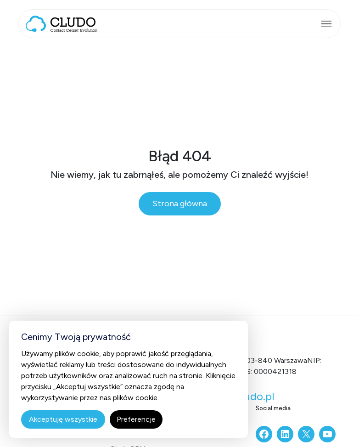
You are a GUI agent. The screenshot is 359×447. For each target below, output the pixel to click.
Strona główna (179, 203)
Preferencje (136, 419)
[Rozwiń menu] (326, 24)
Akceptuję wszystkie (63, 419)
